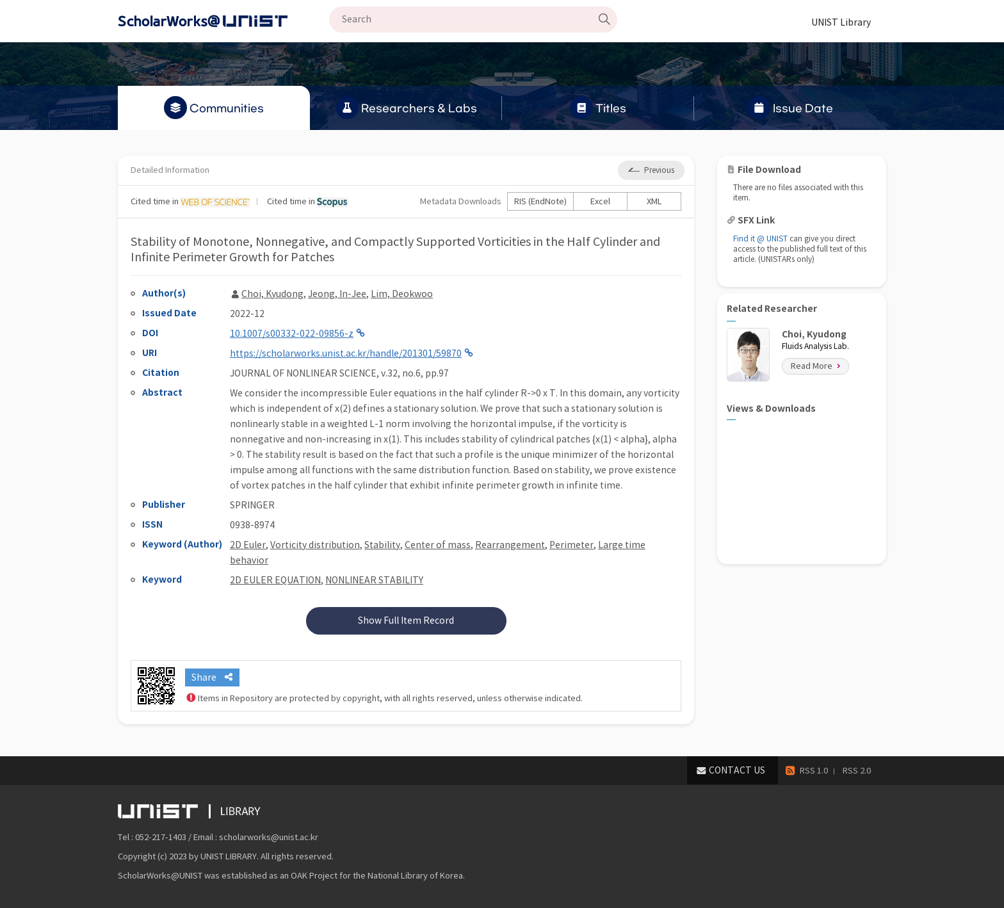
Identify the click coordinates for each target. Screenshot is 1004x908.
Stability (382, 545)
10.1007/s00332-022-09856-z (291, 333)
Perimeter (571, 545)
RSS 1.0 (814, 770)
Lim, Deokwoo (402, 294)
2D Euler (248, 545)
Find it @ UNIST (760, 238)
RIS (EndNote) (540, 201)
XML (654, 201)
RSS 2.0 (857, 770)
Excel (600, 201)
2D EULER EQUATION (275, 580)
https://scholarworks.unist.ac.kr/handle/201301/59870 (346, 353)
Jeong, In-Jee (337, 294)
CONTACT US (737, 770)
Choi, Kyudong (272, 294)
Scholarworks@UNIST (223, 21)
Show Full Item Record (406, 620)
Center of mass (438, 545)
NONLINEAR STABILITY (374, 580)
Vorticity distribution (315, 545)
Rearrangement (510, 545)
